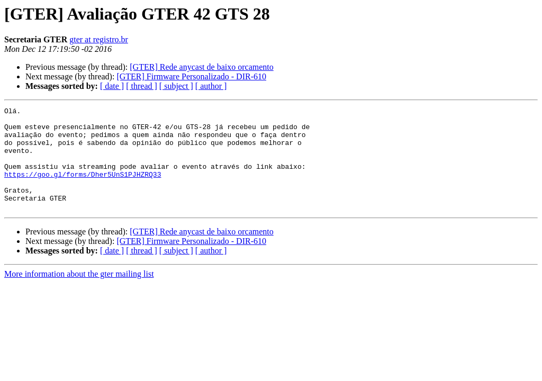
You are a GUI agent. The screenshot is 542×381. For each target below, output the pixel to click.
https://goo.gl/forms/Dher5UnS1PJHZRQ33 (82, 188)
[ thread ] (141, 85)
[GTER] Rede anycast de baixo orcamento (201, 66)
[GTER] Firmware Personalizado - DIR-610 (191, 76)
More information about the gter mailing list (79, 294)
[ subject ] (176, 85)
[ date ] (112, 85)
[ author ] (211, 85)
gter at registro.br (98, 39)
